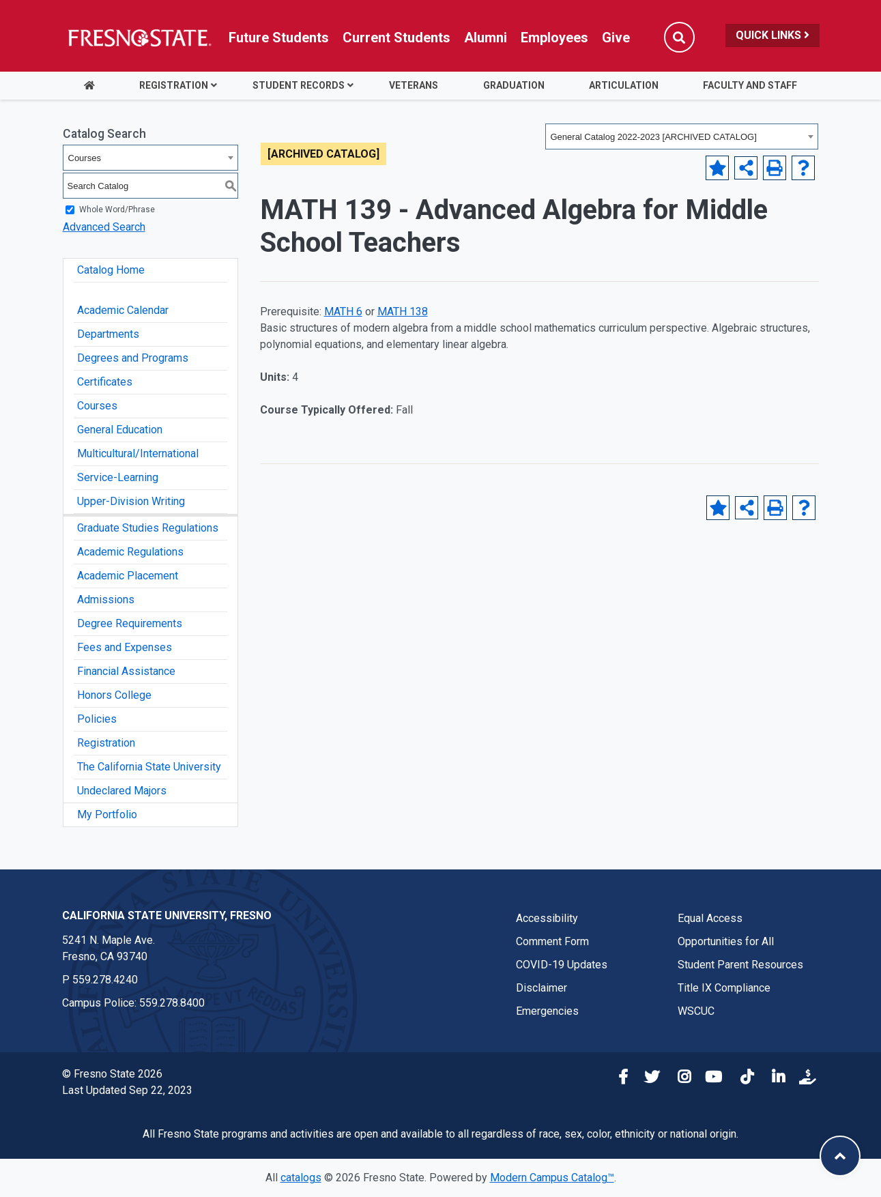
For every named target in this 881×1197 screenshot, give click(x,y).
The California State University (149, 766)
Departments (108, 334)
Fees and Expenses (124, 647)
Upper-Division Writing (131, 501)
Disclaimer (541, 987)
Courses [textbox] (84, 158)
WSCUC (696, 1011)
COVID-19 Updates (561, 964)
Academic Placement (127, 575)
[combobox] (681, 136)
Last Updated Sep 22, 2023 (127, 1090)
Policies (97, 718)
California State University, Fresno (167, 915)
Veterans (413, 85)
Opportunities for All (726, 941)
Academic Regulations (130, 551)
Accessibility (547, 918)
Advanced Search (104, 226)
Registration (173, 85)
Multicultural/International (138, 453)
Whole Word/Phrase (117, 209)
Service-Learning (117, 477)
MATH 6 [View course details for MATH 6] (343, 311)
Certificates (104, 381)
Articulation (624, 85)
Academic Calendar (123, 310)
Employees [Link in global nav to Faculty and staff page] (554, 37)
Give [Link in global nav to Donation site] (616, 37)
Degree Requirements (129, 623)
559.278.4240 (105, 979)
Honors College (114, 695)
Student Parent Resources (740, 964)
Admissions (105, 599)
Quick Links (772, 35)
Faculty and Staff (750, 85)
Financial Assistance (126, 671)
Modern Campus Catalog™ (552, 1177)
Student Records (298, 85)
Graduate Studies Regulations (147, 527)
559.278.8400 (172, 1002)
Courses (97, 405)
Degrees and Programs (132, 357)
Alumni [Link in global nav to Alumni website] (485, 37)
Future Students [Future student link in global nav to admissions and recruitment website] (279, 37)
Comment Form (552, 941)
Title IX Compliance (724, 987)
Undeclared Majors (122, 790)
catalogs (300, 1177)
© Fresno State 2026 (112, 1073)
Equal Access (710, 918)
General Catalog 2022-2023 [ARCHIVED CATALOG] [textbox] (654, 137)
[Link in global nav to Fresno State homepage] (139, 37)
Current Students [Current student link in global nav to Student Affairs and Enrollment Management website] (396, 37)
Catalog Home (111, 269)
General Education (119, 429)
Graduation (514, 85)
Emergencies (547, 1011)
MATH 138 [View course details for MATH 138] (402, 311)
